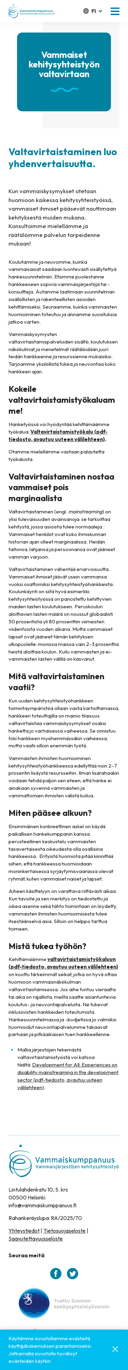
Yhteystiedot (24, 1230)
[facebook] (55, 1273)
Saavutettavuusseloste (36, 1238)
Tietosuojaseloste (64, 1230)
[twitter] (72, 1273)
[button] (115, 11)
